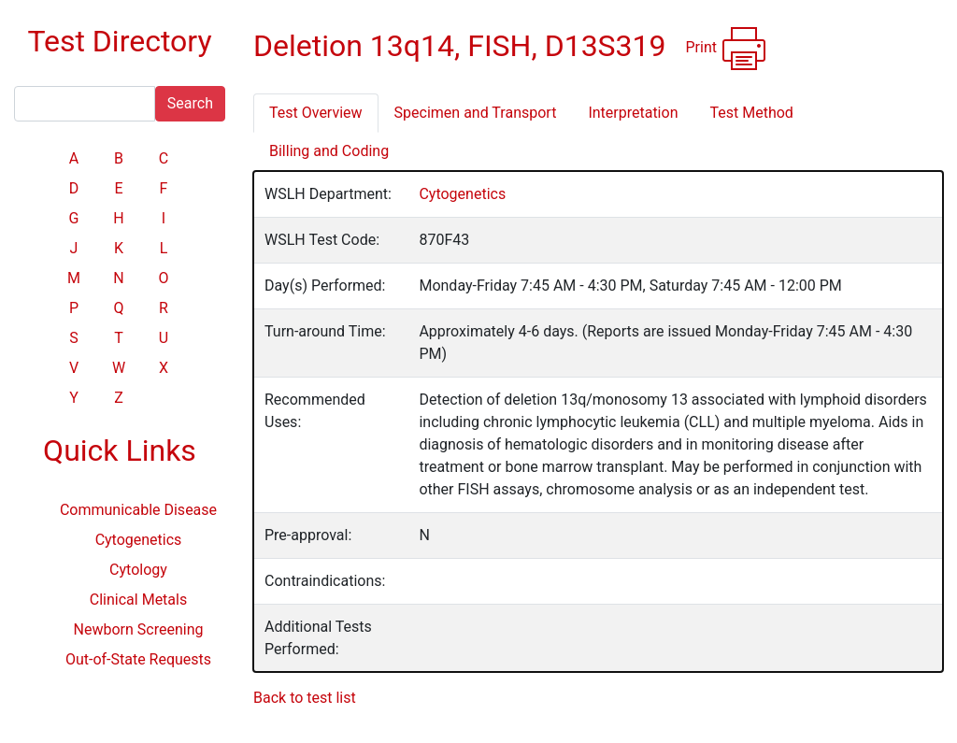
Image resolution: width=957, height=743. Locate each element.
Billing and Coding (329, 151)
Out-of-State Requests (138, 659)
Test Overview (316, 112)
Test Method (751, 112)
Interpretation (633, 112)
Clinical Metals (138, 599)
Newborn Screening (139, 629)
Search (190, 103)
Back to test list (304, 698)
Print (726, 48)
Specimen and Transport (475, 112)
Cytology (138, 570)
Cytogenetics (138, 540)
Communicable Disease (138, 510)
